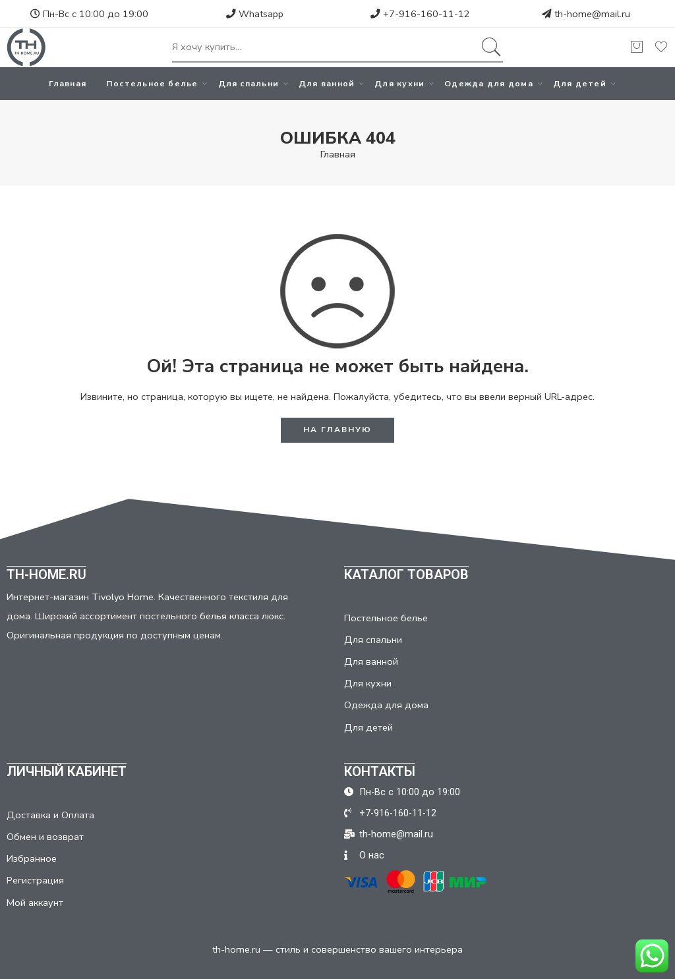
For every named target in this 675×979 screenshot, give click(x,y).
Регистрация (35, 880)
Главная (67, 83)
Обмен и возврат (45, 836)
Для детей (579, 83)
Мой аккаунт (35, 902)
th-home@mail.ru (592, 13)
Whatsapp (254, 13)
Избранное (32, 858)
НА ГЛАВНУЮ (337, 429)
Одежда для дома (488, 83)
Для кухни (399, 83)
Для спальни (248, 83)
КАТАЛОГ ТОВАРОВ (406, 574)
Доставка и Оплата (50, 815)
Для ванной (327, 83)
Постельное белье (152, 83)
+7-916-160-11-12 (420, 13)
